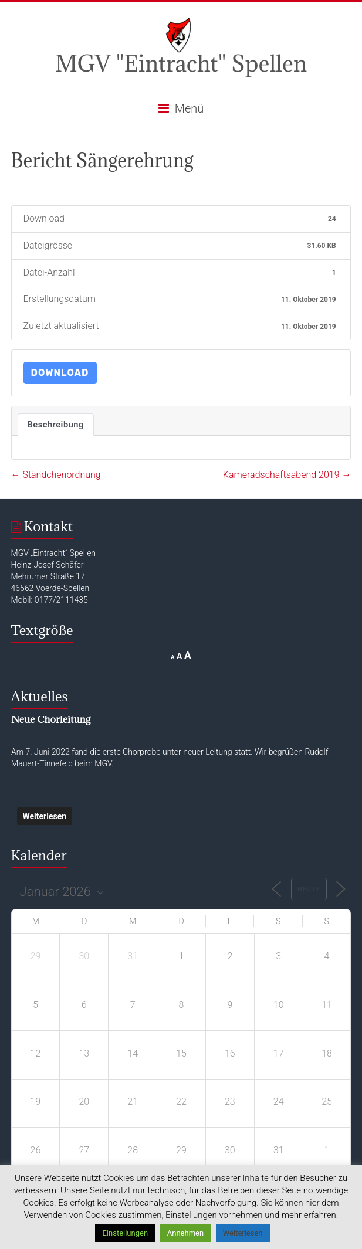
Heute (308, 889)
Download (60, 372)
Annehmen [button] (185, 1232)
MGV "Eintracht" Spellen (181, 63)
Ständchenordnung (56, 474)
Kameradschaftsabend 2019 (287, 474)
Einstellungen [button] (125, 1232)
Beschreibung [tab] (56, 424)
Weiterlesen (45, 816)
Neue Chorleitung (50, 719)
